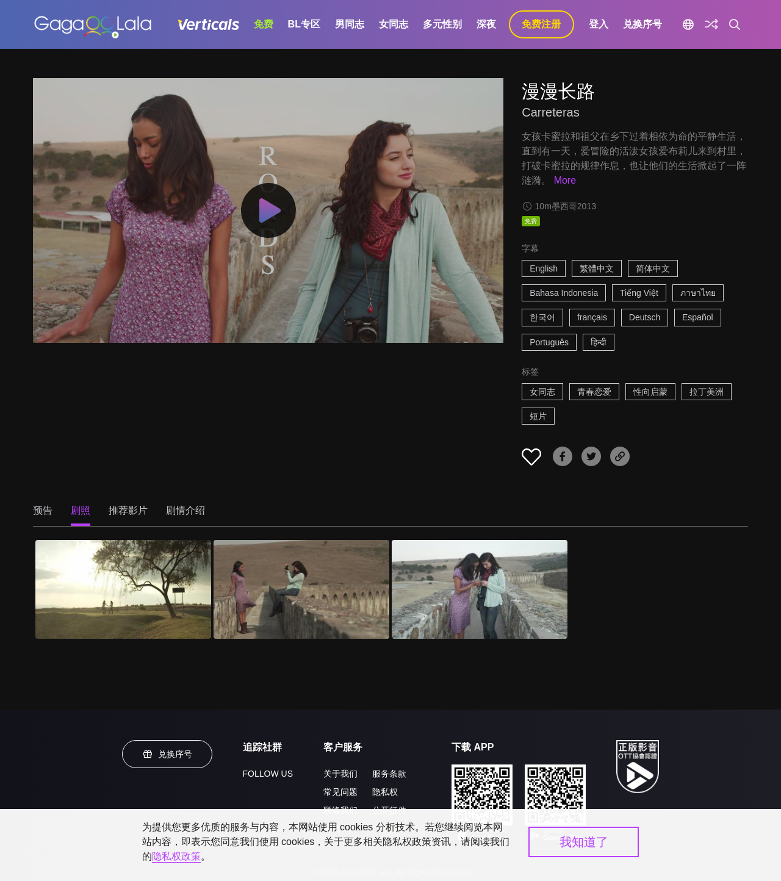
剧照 (80, 510)
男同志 (349, 24)
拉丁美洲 (706, 392)
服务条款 (389, 774)
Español (697, 317)
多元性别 (442, 24)
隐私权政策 (176, 856)
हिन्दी (598, 342)
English (544, 268)
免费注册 (541, 24)
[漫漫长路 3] (479, 589)
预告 (42, 510)
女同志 (393, 24)
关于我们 (340, 774)
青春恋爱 (594, 392)
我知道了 (584, 842)
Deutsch (644, 317)
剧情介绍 (185, 510)
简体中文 (653, 268)
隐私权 (385, 792)
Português (549, 342)
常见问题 (340, 792)
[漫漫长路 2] (301, 589)
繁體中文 (597, 268)
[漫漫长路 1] (123, 589)
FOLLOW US (268, 774)
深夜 (486, 24)
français (592, 317)
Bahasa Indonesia (564, 293)
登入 (598, 24)
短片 (538, 416)
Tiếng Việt (639, 293)
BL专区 (304, 24)
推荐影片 (128, 510)
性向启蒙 (650, 392)
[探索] (711, 24)
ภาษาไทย (698, 293)
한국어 (542, 317)
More (565, 180)
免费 (263, 24)
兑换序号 (642, 24)
